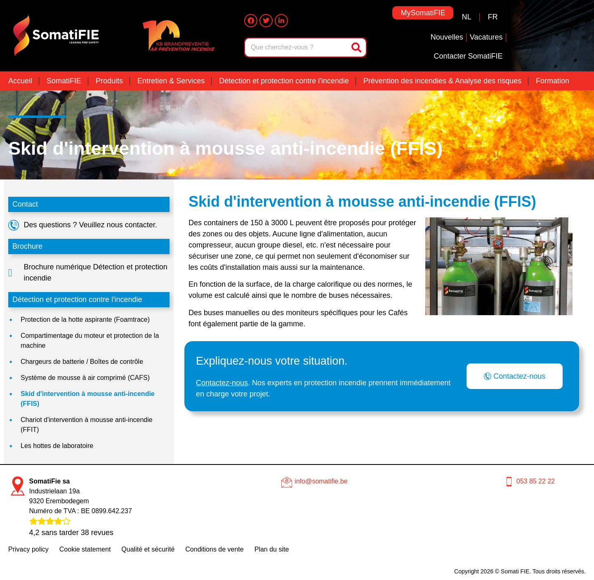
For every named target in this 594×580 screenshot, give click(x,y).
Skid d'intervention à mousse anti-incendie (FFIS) (88, 398)
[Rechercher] (357, 47)
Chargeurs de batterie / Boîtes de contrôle (82, 361)
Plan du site (272, 549)
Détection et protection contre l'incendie (284, 81)
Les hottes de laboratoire (57, 445)
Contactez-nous (222, 383)
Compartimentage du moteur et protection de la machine (90, 340)
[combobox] (297, 47)
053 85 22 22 (535, 481)
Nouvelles (447, 37)
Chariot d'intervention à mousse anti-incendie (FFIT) (87, 424)
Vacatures (486, 37)
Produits (109, 81)
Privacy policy (28, 549)
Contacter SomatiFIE (468, 56)
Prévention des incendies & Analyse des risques (442, 81)
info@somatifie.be (321, 481)
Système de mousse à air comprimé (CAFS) (85, 377)
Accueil (20, 81)
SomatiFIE (64, 81)
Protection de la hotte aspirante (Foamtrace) (85, 319)
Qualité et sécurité (147, 549)
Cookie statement (85, 549)
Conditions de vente (214, 549)
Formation (552, 81)
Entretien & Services (171, 81)
